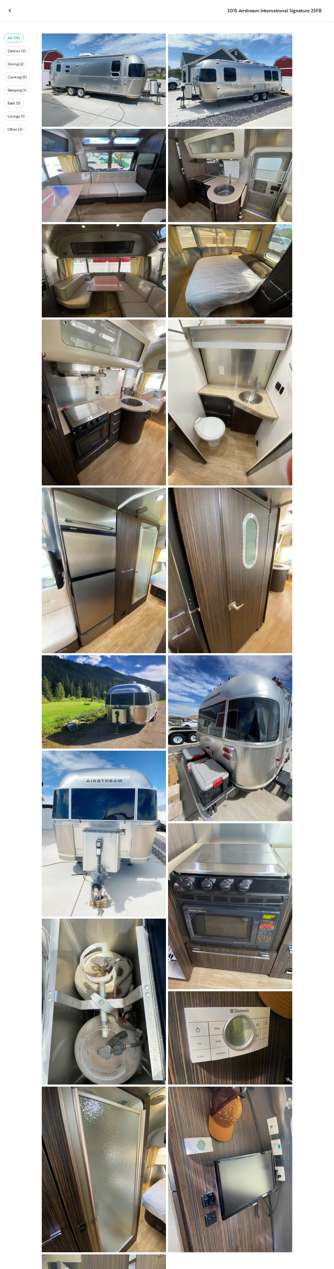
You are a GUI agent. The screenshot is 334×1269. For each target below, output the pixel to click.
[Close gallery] (10, 10)
